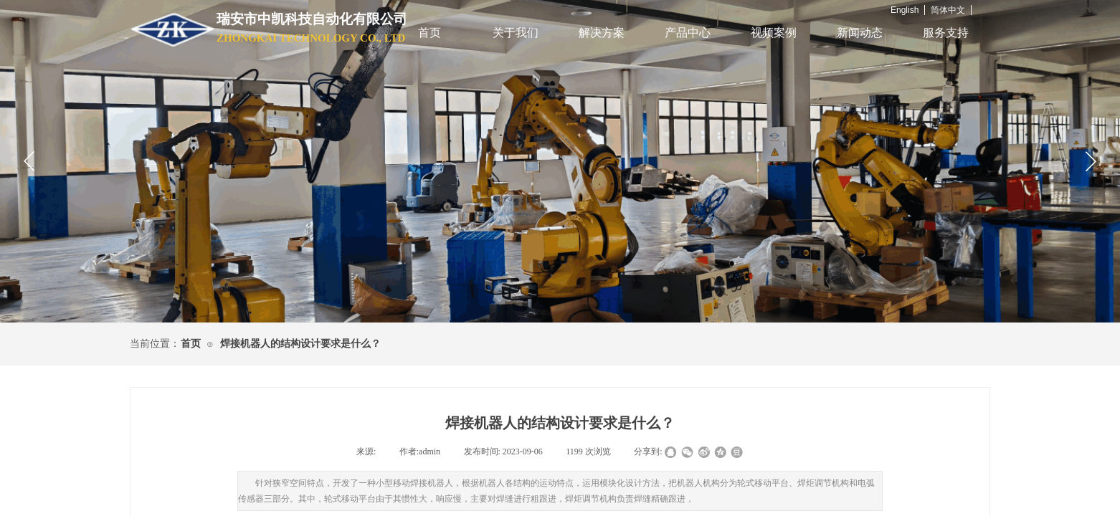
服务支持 (946, 33)
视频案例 (774, 33)
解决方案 (602, 33)
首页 (429, 33)
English (905, 10)
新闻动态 (860, 33)
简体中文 (948, 10)
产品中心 (688, 33)
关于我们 (515, 33)
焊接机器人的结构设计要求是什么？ (300, 343)
